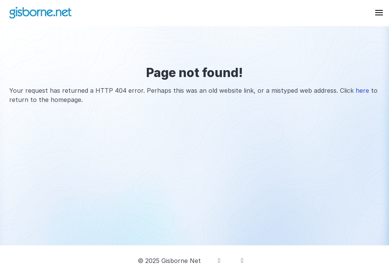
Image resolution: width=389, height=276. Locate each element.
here (362, 90)
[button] (379, 12)
